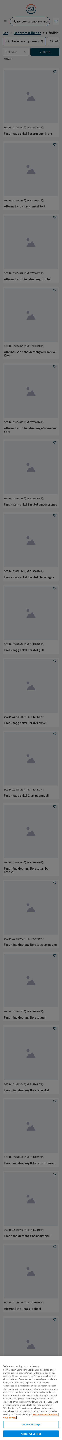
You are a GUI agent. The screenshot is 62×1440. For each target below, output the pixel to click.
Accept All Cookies (31, 1433)
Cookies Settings (31, 1424)
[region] (31, 1398)
